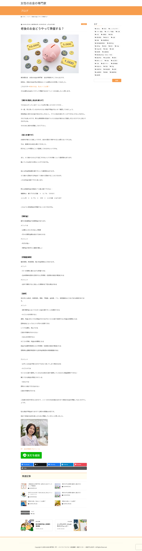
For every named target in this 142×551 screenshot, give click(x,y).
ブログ (84, 24)
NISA (105, 29)
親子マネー (106, 63)
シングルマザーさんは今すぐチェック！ (64, 525)
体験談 (104, 34)
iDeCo (98, 29)
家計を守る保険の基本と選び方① (71, 492)
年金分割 (98, 49)
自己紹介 (115, 60)
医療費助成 (106, 40)
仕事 (118, 31)
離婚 (106, 72)
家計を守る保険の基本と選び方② (71, 484)
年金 (117, 46)
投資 (112, 49)
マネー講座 (99, 31)
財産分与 (98, 66)
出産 (114, 37)
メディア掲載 (109, 31)
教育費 (98, 52)
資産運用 (107, 69)
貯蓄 (106, 66)
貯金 (112, 66)
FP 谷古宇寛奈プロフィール (30, 449)
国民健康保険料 (100, 43)
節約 (115, 58)
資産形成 (98, 69)
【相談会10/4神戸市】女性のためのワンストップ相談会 (40, 485)
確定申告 (98, 58)
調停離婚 (115, 63)
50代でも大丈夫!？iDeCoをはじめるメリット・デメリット (40, 493)
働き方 (107, 37)
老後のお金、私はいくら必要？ (39, 86)
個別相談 (98, 37)
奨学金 (98, 46)
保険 (111, 34)
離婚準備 (113, 72)
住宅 (97, 34)
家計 (111, 46)
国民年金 (111, 43)
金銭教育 (98, 72)
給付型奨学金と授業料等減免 (43, 525)
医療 (97, 40)
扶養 (106, 49)
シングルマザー (114, 29)
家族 (105, 46)
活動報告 (106, 52)
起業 (115, 69)
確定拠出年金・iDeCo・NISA (104, 55)
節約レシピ (99, 60)
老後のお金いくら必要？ (69, 501)
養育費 (98, 75)
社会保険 (107, 58)
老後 (33, 513)
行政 (97, 63)
